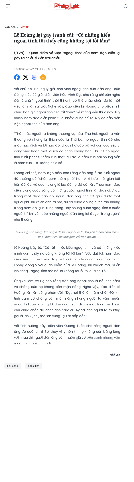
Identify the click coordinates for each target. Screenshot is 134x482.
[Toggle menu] (8, 6)
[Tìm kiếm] (126, 6)
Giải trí (24, 27)
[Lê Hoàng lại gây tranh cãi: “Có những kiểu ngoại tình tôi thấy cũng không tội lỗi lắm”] (67, 6)
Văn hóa (10, 27)
